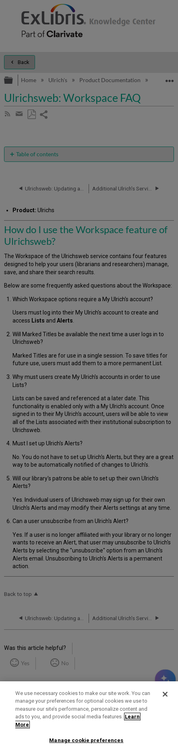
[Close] (165, 694)
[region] (89, 718)
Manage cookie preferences (86, 740)
